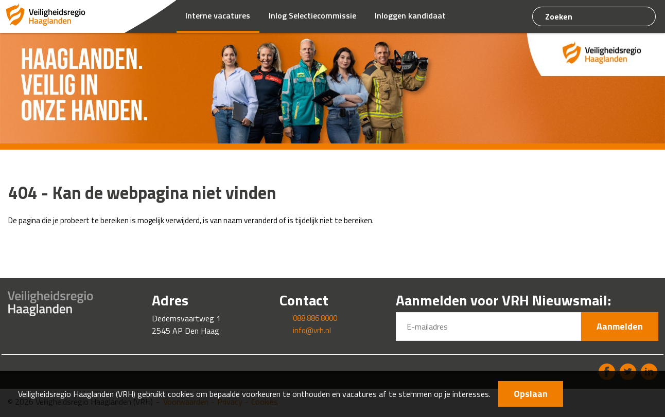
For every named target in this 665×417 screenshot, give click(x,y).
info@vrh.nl (312, 330)
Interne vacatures (217, 15)
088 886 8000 (315, 318)
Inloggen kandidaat (410, 15)
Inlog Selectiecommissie (312, 15)
